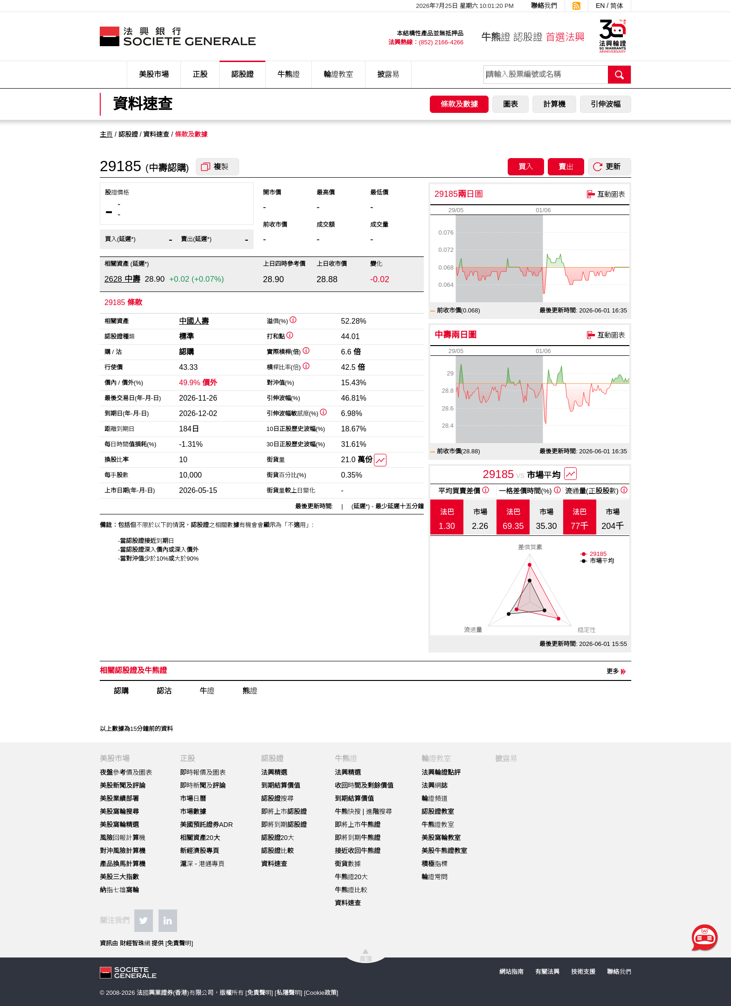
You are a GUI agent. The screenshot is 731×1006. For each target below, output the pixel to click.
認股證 (242, 74)
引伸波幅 (606, 104)
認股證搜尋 (277, 798)
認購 (121, 691)
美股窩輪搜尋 (119, 811)
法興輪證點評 (441, 772)
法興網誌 (434, 785)
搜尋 (619, 74)
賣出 (566, 167)
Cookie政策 (321, 992)
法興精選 (274, 772)
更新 (613, 167)
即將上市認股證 (284, 811)
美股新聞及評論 (122, 785)
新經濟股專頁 (199, 850)
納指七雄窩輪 (119, 890)
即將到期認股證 (284, 824)
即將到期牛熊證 (357, 837)
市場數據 (193, 811)
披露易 (388, 74)
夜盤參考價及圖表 (126, 772)
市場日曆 (193, 798)
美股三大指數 (119, 877)
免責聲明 (179, 943)
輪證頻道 (434, 798)
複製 (221, 167)
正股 (200, 74)
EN (600, 5)
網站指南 (511, 971)
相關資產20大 (200, 837)
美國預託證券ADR (206, 824)
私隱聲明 (288, 992)
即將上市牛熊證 (357, 824)
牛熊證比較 (351, 890)
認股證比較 (277, 850)
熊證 (249, 691)
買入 (525, 167)
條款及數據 (459, 104)
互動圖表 (611, 194)
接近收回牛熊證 (357, 850)
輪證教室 (338, 74)
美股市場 (154, 74)
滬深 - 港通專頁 (202, 863)
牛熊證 (288, 74)
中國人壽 (194, 321)
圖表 (510, 104)
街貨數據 (348, 863)
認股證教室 (437, 811)
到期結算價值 (280, 785)
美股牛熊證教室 (444, 850)
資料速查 (274, 863)
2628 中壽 (122, 279)
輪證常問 (434, 877)
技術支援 (583, 971)
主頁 (106, 134)
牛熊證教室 (437, 824)
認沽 (164, 691)
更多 (613, 671)
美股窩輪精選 (119, 824)
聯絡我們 (544, 5)
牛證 (207, 691)
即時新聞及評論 (203, 785)
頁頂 (365, 959)
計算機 (554, 104)
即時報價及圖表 (203, 772)
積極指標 (434, 863)
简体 (616, 5)
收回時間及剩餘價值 (364, 785)
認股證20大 (278, 837)
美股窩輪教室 (441, 837)
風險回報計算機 (122, 837)
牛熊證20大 (351, 877)
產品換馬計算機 (122, 863)
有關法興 (547, 971)
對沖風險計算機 (122, 850)
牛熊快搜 (348, 811)
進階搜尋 (379, 811)
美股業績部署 (119, 798)
